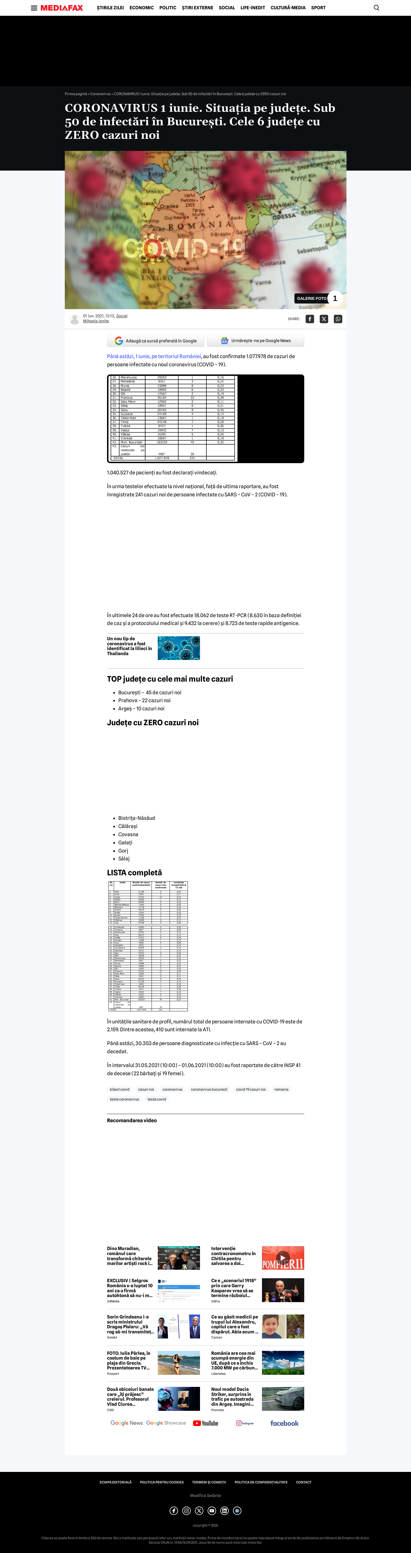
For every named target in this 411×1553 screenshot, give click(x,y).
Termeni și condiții (209, 1482)
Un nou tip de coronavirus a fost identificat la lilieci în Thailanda (129, 646)
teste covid (157, 1099)
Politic (167, 8)
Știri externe (197, 8)
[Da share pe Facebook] (310, 319)
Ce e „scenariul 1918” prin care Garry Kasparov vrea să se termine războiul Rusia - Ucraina (233, 1288)
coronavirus (173, 1089)
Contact (304, 1482)
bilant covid (120, 1089)
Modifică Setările (205, 1495)
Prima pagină (76, 94)
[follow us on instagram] (245, 1423)
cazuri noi (146, 1089)
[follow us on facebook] (284, 1423)
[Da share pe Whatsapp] (338, 319)
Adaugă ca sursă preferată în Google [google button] (156, 340)
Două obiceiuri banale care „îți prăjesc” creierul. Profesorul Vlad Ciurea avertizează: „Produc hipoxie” (130, 1397)
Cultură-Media (288, 8)
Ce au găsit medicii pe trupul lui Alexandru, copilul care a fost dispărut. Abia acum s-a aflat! (235, 1324)
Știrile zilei (110, 8)
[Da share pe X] (324, 319)
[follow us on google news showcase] (166, 1423)
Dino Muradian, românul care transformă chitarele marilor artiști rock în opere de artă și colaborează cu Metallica (129, 1256)
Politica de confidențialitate (261, 1482)
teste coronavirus (124, 1099)
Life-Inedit (253, 8)
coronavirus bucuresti (209, 1089)
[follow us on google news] (126, 1423)
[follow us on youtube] (205, 1423)
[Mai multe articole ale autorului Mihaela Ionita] (74, 319)
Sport (318, 8)
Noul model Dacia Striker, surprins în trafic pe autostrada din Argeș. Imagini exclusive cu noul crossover (232, 1397)
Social (227, 8)
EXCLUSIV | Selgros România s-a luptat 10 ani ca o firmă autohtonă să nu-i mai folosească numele (130, 1288)
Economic (142, 8)
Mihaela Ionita (96, 321)
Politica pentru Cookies (162, 1482)
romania (281, 1089)
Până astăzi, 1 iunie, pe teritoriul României (154, 356)
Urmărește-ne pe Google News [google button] (255, 340)
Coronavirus (100, 94)
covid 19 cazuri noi (251, 1089)
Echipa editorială (116, 1482)
